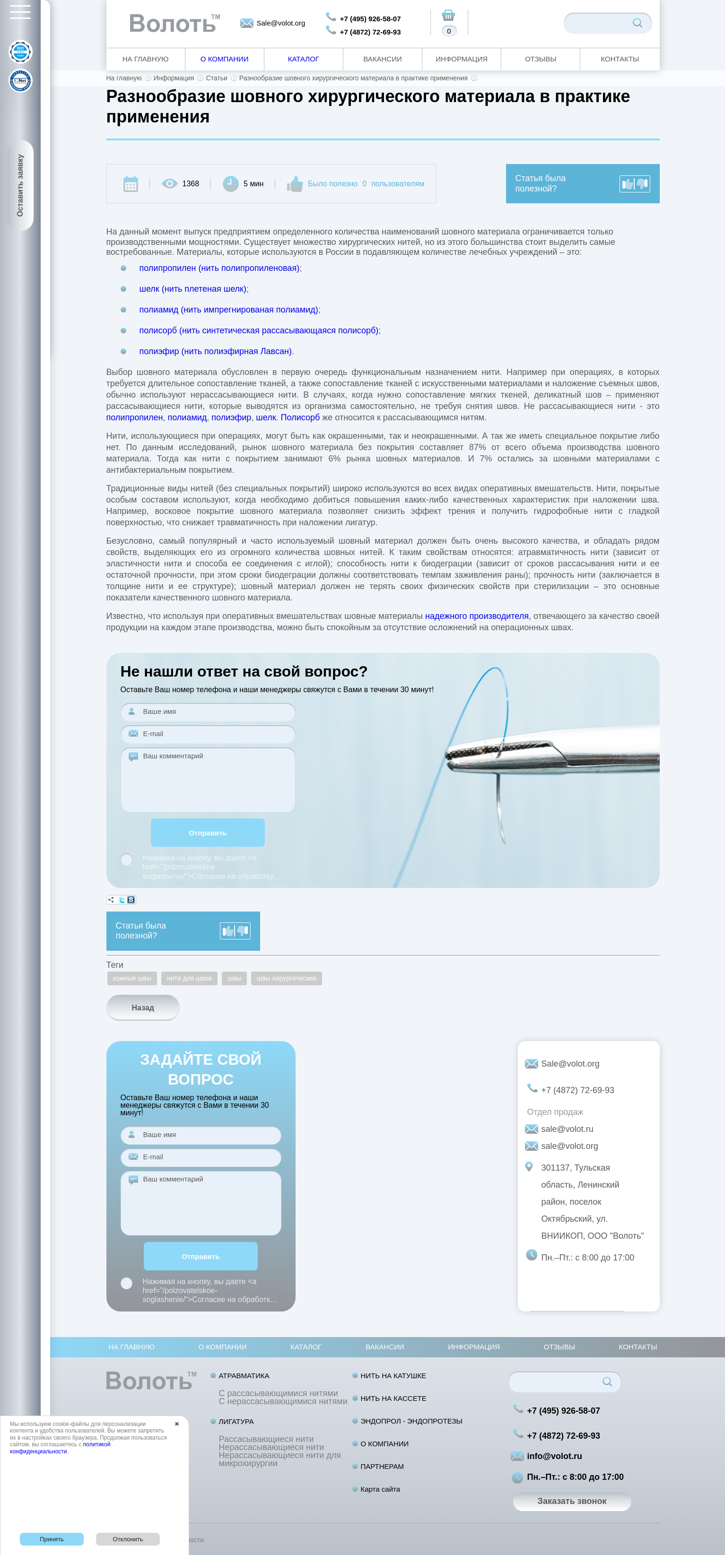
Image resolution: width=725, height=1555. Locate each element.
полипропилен (134, 417)
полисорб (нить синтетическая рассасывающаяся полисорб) (259, 330)
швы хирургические (286, 978)
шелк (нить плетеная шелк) (193, 289)
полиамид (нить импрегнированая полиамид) (229, 309)
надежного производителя (477, 616)
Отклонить (128, 1539)
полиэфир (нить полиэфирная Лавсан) (216, 351)
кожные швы (132, 978)
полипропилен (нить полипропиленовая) (220, 268)
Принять (52, 1539)
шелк (266, 417)
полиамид (187, 417)
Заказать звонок (572, 1501)
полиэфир (231, 417)
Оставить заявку (20, 185)
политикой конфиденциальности (60, 1447)
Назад (143, 1008)
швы (234, 978)
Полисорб (300, 417)
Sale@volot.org (281, 23)
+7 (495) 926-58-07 (370, 19)
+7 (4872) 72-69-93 (370, 32)
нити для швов (189, 978)
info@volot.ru (555, 1456)
